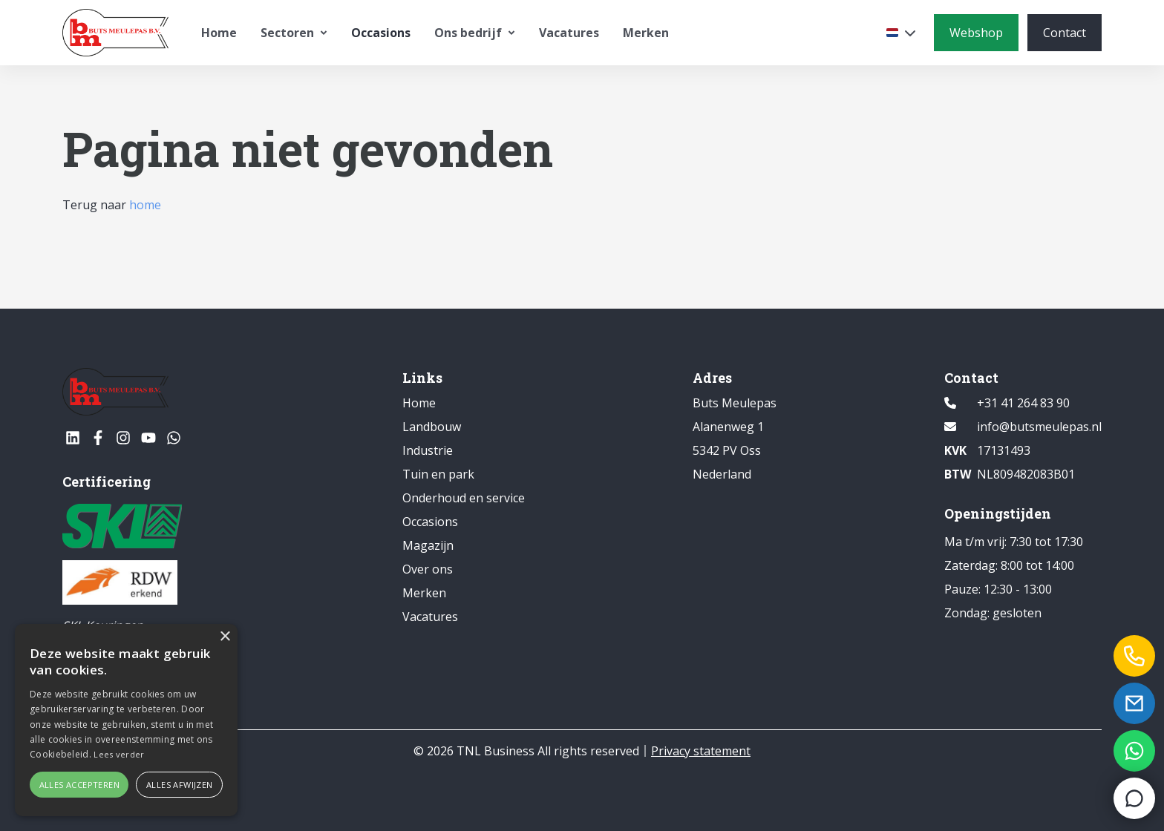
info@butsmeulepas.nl (1039, 426)
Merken (646, 32)
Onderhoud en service (463, 498)
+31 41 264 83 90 (1023, 403)
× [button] (224, 637)
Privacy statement (701, 751)
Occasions (381, 32)
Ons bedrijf (474, 32)
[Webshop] (976, 32)
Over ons (427, 569)
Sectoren (294, 32)
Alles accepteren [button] (79, 784)
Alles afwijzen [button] (179, 784)
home (145, 205)
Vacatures (569, 32)
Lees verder (119, 754)
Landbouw (431, 426)
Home (219, 32)
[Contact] (1064, 32)
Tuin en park (438, 474)
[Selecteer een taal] (901, 32)
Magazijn (428, 545)
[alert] (126, 720)
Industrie (427, 450)
